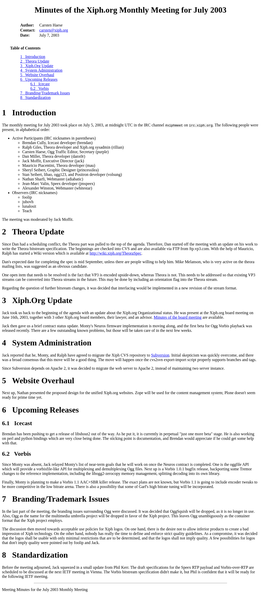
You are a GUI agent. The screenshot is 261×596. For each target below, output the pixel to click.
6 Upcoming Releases (39, 79)
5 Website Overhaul (37, 75)
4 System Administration (41, 70)
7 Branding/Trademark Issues (45, 93)
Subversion (160, 355)
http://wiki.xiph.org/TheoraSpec (115, 253)
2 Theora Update (34, 61)
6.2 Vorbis (39, 88)
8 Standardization (35, 97)
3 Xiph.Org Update (36, 66)
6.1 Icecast (40, 84)
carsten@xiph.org (53, 30)
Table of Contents (25, 48)
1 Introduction (32, 57)
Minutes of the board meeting (177, 317)
